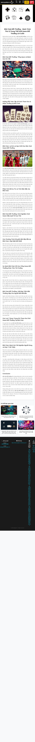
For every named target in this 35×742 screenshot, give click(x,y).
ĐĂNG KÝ (31, 2)
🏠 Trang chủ (12, 2)
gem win (34, 446)
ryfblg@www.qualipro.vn (5, 447)
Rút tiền (23, 2)
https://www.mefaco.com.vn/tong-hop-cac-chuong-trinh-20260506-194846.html (29, 457)
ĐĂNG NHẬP (26, 2)
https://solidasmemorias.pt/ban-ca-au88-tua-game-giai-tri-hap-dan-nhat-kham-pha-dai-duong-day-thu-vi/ (29, 496)
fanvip (33, 447)
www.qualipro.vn (6, 2)
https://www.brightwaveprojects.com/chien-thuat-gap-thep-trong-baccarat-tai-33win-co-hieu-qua (29, 516)
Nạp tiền (20, 2)
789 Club (34, 451)
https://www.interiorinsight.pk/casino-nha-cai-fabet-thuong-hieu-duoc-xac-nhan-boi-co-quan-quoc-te (29, 475)
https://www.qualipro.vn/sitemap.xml (19, 442)
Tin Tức (16, 2)
